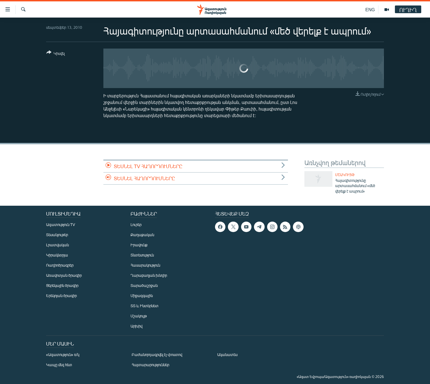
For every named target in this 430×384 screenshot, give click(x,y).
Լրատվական (57, 244)
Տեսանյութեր (57, 234)
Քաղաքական (142, 234)
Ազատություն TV (60, 224)
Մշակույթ (345, 175)
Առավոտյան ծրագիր (64, 275)
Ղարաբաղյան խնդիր (149, 275)
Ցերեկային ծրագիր (62, 285)
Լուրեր (136, 224)
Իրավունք (139, 244)
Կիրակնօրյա (57, 255)
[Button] (55, 54)
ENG (370, 9)
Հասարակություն (145, 265)
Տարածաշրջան (144, 285)
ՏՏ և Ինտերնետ (145, 305)
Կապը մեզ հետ (59, 364)
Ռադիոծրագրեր (59, 265)
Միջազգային (142, 295)
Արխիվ (136, 326)
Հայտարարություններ (150, 364)
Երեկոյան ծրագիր (61, 295)
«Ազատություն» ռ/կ (62, 354)
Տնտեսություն (142, 255)
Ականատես (227, 354)
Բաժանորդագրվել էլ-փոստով (157, 354)
